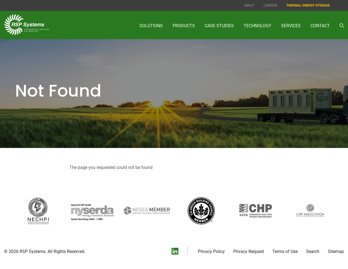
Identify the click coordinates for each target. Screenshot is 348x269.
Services (291, 25)
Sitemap (336, 251)
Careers (270, 5)
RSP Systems (32, 251)
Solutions (151, 25)
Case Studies (219, 25)
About (249, 5)
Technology (257, 25)
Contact (320, 25)
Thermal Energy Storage (308, 5)
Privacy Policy (211, 251)
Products (184, 25)
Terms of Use (285, 251)
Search (312, 251)
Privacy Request (248, 251)
